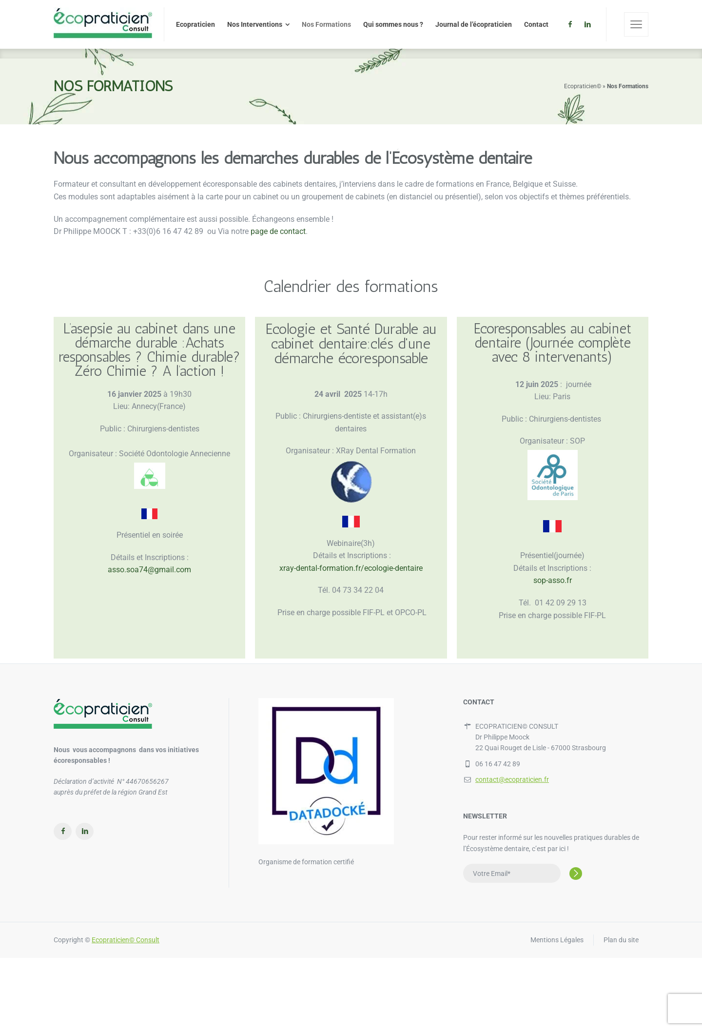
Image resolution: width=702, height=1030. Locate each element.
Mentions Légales (557, 940)
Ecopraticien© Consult (125, 940)
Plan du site (621, 940)
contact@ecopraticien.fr (512, 779)
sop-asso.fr (552, 580)
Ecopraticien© (582, 86)
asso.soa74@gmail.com (149, 569)
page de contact (278, 231)
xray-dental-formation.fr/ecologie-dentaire (351, 568)
